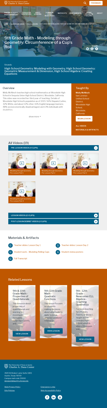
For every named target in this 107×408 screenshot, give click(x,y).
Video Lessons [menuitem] (37, 13)
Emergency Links (48, 387)
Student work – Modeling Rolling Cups (28, 251)
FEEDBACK (96, 3)
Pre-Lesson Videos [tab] (24, 148)
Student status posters (69, 251)
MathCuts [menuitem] (62, 13)
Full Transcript (17, 258)
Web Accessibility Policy (51, 391)
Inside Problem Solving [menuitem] (89, 14)
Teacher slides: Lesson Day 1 (24, 244)
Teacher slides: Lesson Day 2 (72, 244)
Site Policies (9, 391)
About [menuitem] (100, 13)
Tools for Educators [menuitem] (26, 13)
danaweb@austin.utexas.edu (16, 381)
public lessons (32, 24)
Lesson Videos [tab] (22, 215)
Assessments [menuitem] (75, 13)
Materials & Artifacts (87, 130)
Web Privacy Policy (12, 387)
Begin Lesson (84, 119)
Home (6, 24)
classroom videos (17, 24)
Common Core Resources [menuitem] (49, 14)
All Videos (81, 126)
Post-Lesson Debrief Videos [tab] (29, 221)
